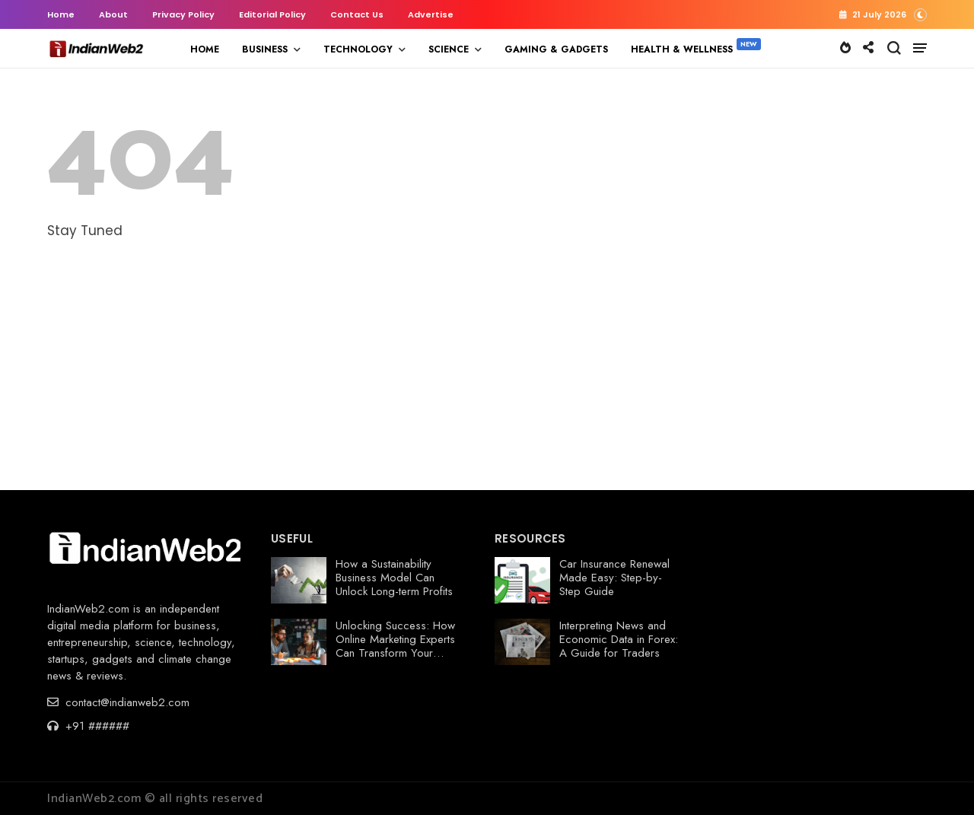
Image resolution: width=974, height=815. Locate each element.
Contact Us (357, 14)
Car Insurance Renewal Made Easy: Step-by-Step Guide (614, 578)
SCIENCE (448, 49)
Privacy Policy (183, 14)
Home (61, 14)
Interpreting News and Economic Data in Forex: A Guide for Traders (618, 639)
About (113, 14)
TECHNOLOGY (358, 49)
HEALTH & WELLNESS (682, 49)
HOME (204, 49)
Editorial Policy (272, 14)
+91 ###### (88, 726)
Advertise (431, 14)
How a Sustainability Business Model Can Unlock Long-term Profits (394, 578)
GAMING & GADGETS (556, 49)
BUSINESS (265, 49)
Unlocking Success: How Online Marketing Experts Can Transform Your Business (395, 646)
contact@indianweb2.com (118, 702)
